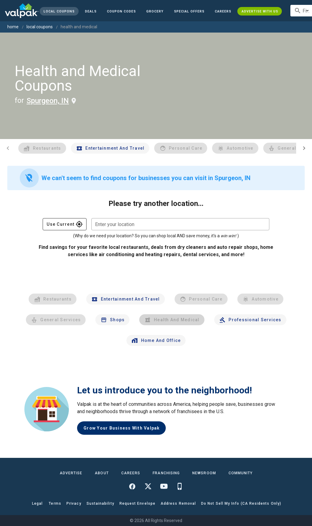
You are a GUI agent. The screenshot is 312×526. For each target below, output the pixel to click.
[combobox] (180, 224)
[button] (189, 11)
